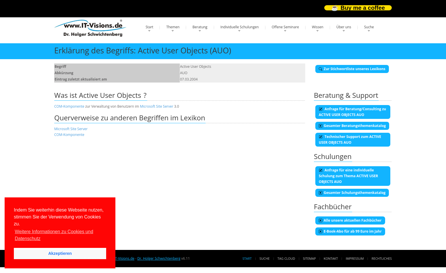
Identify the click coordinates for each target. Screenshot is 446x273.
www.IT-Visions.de (119, 258)
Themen (172, 27)
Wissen (317, 27)
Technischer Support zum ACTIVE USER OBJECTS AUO (350, 139)
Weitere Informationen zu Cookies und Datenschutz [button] (54, 235)
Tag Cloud (286, 258)
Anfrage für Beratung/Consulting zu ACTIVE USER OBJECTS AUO (352, 111)
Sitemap (309, 258)
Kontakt (331, 258)
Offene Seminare (285, 27)
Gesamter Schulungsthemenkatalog (352, 192)
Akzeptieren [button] (60, 253)
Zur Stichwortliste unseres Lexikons (352, 68)
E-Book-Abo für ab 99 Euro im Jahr (350, 231)
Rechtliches (382, 258)
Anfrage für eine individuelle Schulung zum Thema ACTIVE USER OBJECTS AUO (348, 176)
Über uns (343, 27)
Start (149, 27)
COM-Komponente (69, 106)
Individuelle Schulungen (239, 27)
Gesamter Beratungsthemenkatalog (352, 125)
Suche (369, 27)
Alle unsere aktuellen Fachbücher (350, 220)
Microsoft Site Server (156, 106)
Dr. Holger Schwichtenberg (158, 258)
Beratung (199, 27)
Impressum (354, 258)
